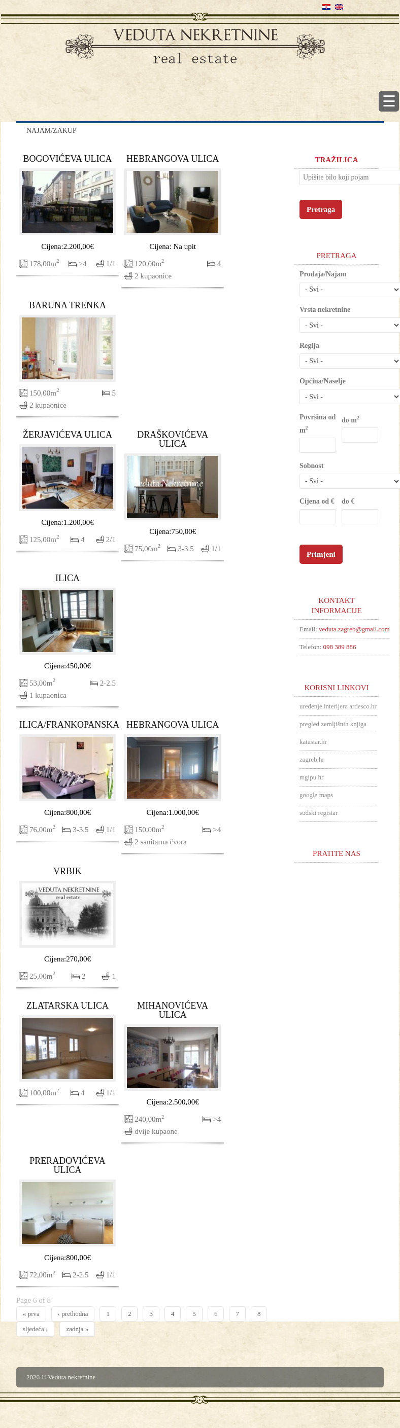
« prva (31, 1313)
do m (350, 419)
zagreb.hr (311, 759)
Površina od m (317, 423)
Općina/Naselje (322, 381)
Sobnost (311, 466)
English (339, 7)
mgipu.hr (311, 777)
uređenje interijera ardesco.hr (338, 706)
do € (348, 501)
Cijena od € (316, 501)
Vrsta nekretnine (324, 309)
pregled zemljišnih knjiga (332, 724)
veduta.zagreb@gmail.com (354, 629)
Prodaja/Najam (322, 274)
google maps (316, 795)
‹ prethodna (73, 1313)
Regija (309, 345)
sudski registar (318, 812)
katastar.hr (313, 741)
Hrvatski (326, 7)
